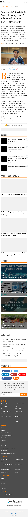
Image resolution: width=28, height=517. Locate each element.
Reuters (3, 43)
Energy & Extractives (6, 416)
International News (19, 467)
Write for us (4, 459)
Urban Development (19, 419)
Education (3, 414)
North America (4, 450)
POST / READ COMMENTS (14, 125)
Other (16, 472)
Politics (3, 419)
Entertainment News (6, 469)
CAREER (14, 383)
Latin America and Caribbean (8, 453)
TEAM (6, 385)
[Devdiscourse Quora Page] (9, 494)
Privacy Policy (14, 513)
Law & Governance (19, 403)
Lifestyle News (18, 462)
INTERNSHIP (20, 387)
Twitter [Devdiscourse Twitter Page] (14, 371)
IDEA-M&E (3, 488)
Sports (16, 414)
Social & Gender (19, 411)
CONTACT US (14, 390)
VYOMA (3, 481)
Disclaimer (12, 511)
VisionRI (6, 511)
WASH (16, 421)
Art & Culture (4, 406)
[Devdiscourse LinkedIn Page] (6, 494)
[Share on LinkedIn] (13, 69)
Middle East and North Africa (8, 448)
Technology (4, 409)
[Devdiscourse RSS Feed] (11, 494)
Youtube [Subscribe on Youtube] (22, 374)
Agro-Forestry (4, 403)
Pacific (2, 427)
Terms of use (20, 511)
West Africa (3, 445)
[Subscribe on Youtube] (17, 69)
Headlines (17, 469)
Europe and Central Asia (6, 435)
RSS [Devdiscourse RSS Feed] (16, 378)
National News (18, 464)
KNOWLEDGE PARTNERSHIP (16, 385)
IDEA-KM (3, 486)
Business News (4, 467)
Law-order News (19, 459)
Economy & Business (6, 411)
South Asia (3, 430)
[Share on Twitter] (10, 69)
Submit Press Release (6, 462)
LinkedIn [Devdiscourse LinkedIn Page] (5, 374)
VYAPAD (3, 483)
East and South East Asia (6, 433)
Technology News (5, 472)
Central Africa (4, 438)
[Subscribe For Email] (10, 394)
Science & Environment (20, 409)
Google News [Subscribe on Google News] (6, 378)
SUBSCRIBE (23, 394)
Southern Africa (5, 443)
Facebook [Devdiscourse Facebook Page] (5, 371)
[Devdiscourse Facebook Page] (2, 494)
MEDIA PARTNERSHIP (10, 387)
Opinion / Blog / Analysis (7, 464)
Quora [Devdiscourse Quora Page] (13, 374)
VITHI (2, 478)
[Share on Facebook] (7, 69)
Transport (17, 416)
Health (16, 406)
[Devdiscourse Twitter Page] (4, 494)
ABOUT (8, 383)
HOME (4, 383)
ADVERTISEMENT (21, 383)
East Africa (3, 440)
